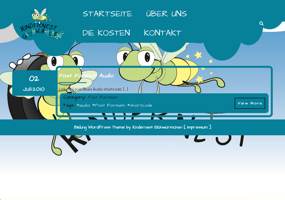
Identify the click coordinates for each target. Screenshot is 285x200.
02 (34, 78)
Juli (27, 89)
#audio (83, 105)
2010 (39, 89)
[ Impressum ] (197, 127)
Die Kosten (106, 33)
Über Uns (166, 14)
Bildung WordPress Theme (99, 127)
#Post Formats (108, 105)
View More (248, 102)
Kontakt (162, 33)
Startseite (107, 14)
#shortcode (140, 105)
